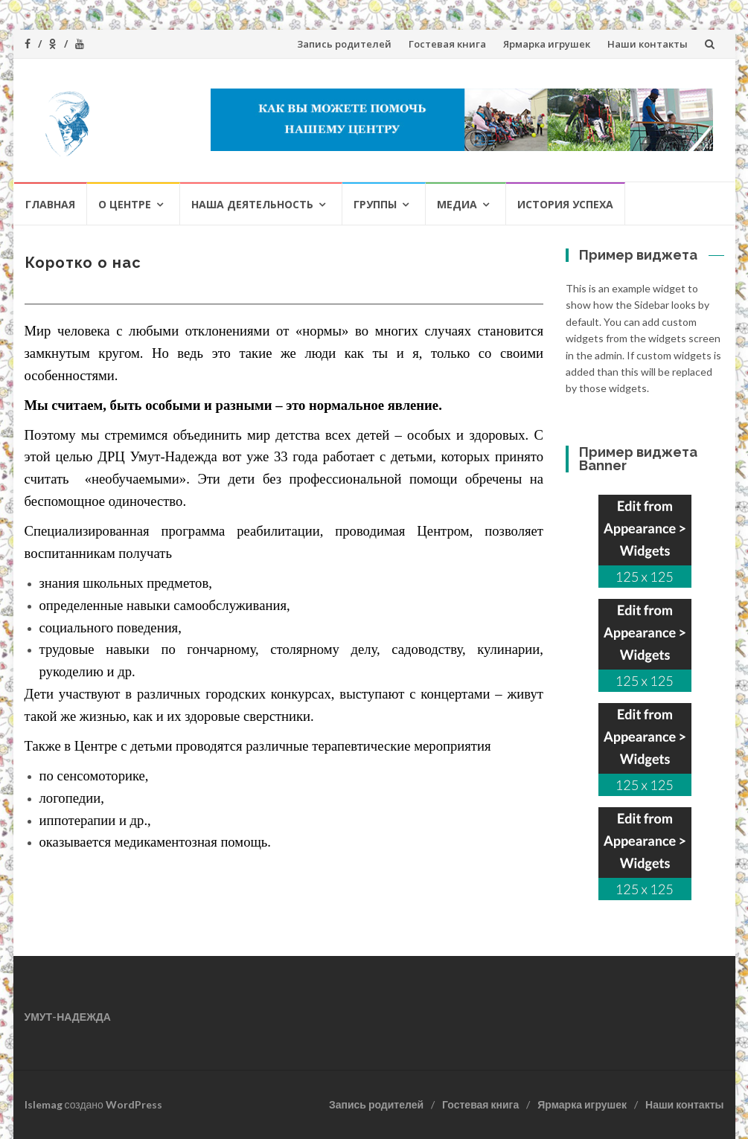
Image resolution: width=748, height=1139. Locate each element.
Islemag (44, 1104)
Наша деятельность (252, 204)
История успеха (565, 204)
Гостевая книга (447, 44)
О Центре (124, 204)
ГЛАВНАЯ (50, 204)
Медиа (457, 204)
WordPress (134, 1104)
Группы (375, 204)
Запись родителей (344, 44)
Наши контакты (647, 44)
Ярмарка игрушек (546, 44)
